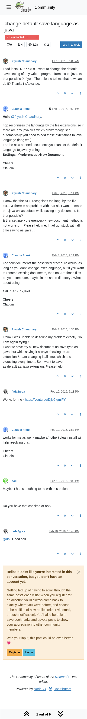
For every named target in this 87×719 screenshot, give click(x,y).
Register (14, 652)
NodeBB (40, 689)
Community (45, 7)
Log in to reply (71, 44)
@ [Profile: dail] (7, 539)
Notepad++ (63, 677)
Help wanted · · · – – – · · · (22, 37)
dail (14, 481)
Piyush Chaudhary (24, 61)
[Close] (78, 572)
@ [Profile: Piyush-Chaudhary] (26, 117)
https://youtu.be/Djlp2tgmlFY (45, 399)
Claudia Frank (21, 109)
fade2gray (18, 391)
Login (29, 652)
